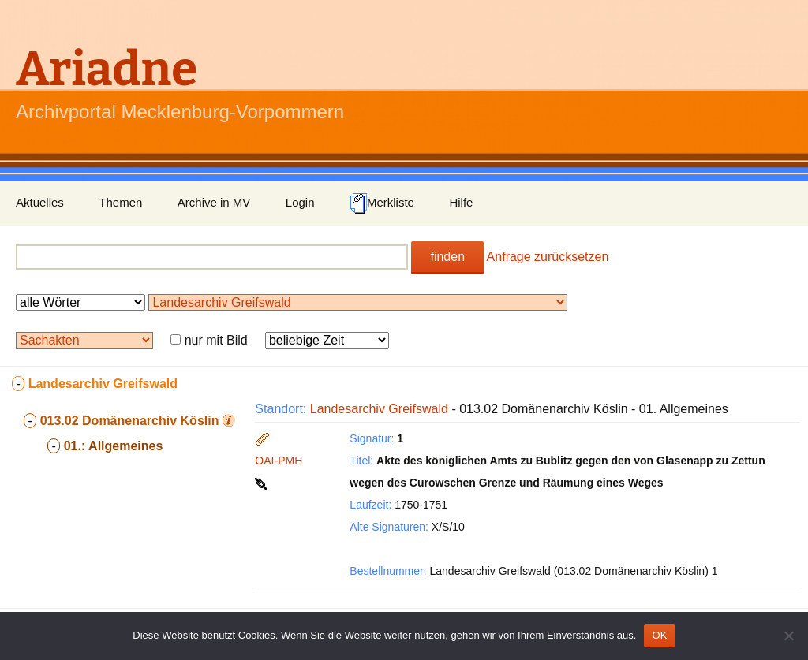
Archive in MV (214, 202)
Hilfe (461, 202)
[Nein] (788, 635)
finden (447, 256)
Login (300, 202)
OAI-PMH (278, 460)
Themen (120, 202)
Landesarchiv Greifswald (379, 409)
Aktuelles (40, 202)
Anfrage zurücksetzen (548, 256)
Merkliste (382, 203)
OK (659, 635)
